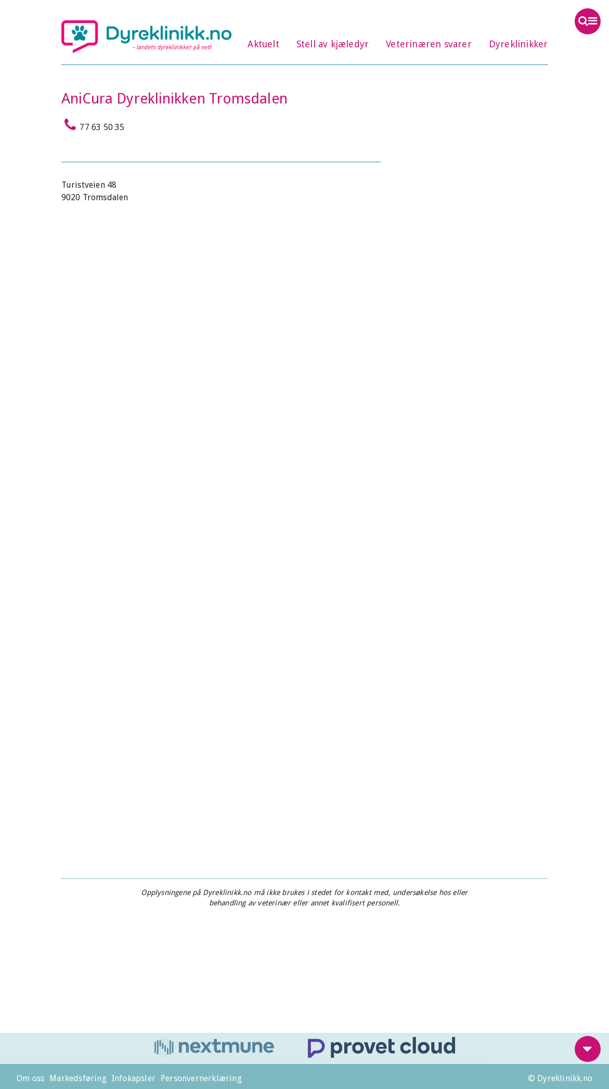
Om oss (30, 1078)
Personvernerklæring (201, 1078)
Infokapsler (134, 1078)
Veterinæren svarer (429, 43)
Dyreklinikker (518, 43)
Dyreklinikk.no (146, 36)
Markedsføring (78, 1078)
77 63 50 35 (93, 125)
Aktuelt (263, 43)
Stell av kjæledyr (332, 43)
